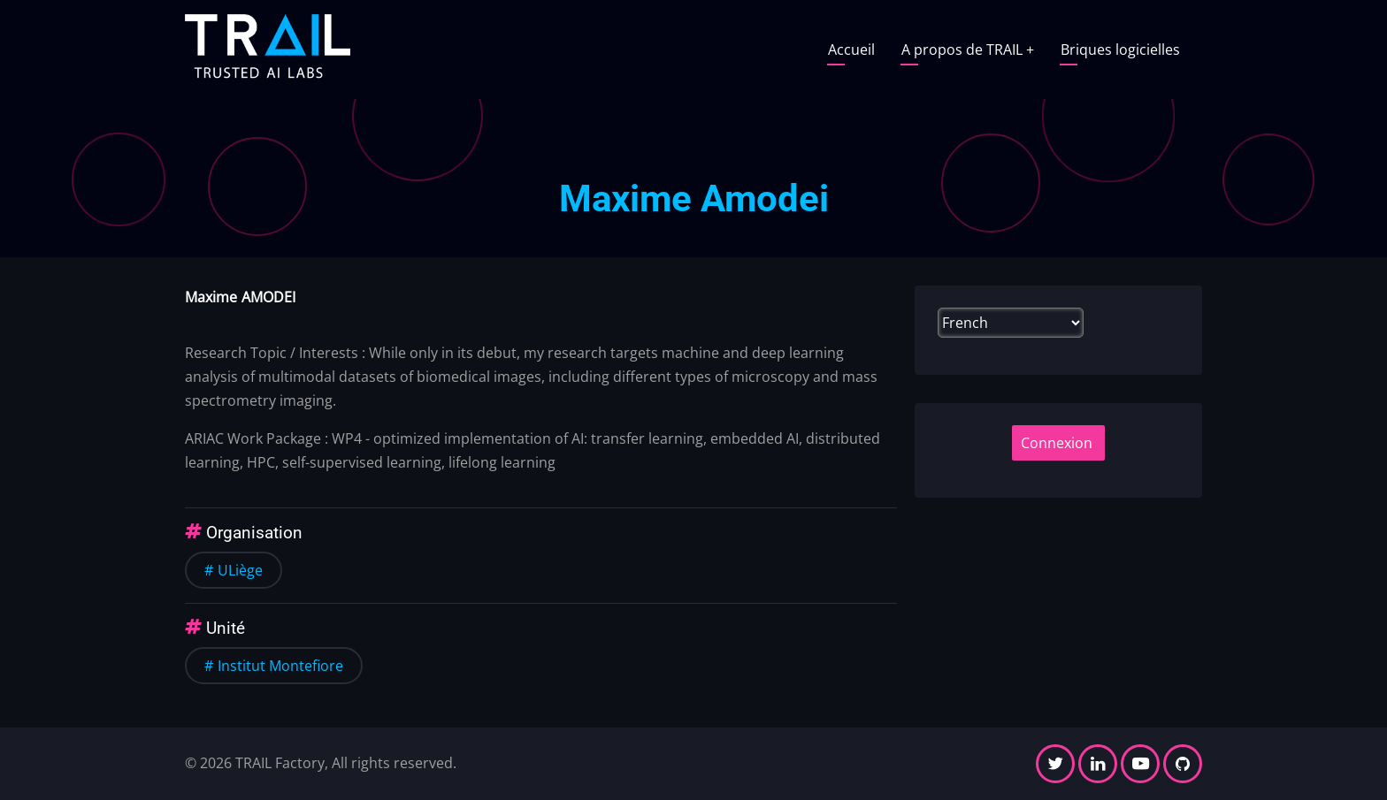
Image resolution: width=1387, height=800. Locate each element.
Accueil (851, 49)
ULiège (240, 570)
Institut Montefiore (280, 665)
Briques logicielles (1120, 49)
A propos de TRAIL (967, 49)
